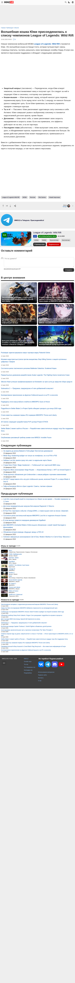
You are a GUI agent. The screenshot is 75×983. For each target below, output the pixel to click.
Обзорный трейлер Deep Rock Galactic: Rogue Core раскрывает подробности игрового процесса (31, 615)
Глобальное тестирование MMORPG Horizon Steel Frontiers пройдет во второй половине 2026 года (32, 612)
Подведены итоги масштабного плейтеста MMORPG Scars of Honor (25, 402)
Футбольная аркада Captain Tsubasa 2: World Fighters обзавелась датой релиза (26, 626)
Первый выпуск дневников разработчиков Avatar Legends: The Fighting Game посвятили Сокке (35, 375)
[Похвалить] (3, 206)
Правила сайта (42, 675)
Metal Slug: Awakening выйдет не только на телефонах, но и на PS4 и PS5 (30, 455)
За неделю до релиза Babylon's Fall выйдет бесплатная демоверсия (28, 451)
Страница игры (39, 244)
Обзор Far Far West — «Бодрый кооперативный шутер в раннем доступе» (55, 343)
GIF (20, 269)
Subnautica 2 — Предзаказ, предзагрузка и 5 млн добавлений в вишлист (27, 388)
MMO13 (26, 658)
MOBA (25, 197)
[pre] (17, 269)
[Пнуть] (10, 206)
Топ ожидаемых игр (29, 667)
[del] (8, 269)
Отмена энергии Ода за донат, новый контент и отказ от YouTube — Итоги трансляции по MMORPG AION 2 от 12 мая (55, 299)
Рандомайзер (28, 673)
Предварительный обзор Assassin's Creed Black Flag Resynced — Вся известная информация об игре (18, 321)
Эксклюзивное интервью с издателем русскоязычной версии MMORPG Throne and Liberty (17, 299)
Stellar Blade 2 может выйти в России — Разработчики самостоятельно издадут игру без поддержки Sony (34, 639)
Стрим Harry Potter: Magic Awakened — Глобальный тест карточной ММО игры (31, 465)
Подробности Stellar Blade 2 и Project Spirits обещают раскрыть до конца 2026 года (31, 408)
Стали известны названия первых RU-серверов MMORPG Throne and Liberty (29, 415)
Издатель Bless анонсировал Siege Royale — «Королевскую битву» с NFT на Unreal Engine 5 (37, 470)
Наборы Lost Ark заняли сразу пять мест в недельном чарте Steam (27, 460)
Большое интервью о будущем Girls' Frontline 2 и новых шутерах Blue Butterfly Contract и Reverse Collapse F (18, 342)
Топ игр (26, 664)
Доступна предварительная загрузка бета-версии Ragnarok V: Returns (28, 506)
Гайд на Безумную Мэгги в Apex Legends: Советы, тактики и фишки (27, 486)
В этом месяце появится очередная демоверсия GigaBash (24, 520)
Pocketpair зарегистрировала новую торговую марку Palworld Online (25, 352)
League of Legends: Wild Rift (47, 44)
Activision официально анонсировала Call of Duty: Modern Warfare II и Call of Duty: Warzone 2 (36, 537)
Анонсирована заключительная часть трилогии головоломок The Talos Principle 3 (26, 630)
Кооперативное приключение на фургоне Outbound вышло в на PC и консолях (29, 395)
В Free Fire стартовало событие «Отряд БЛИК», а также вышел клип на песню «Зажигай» (35, 511)
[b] (4, 269)
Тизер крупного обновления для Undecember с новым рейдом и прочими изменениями (34, 474)
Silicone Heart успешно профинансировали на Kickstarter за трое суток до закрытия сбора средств (36, 382)
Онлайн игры (28, 661)
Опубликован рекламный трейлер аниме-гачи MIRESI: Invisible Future (26, 437)
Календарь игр (28, 670)
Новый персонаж (54, 197)
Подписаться (54, 244)
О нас (39, 680)
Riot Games (42, 197)
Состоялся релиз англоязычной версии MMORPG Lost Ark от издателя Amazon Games (34, 515)
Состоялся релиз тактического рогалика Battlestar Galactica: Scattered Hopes (29, 368)
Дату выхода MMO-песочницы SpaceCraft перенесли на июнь (20, 619)
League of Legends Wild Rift (10, 197)
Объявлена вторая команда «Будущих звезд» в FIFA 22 (23, 532)
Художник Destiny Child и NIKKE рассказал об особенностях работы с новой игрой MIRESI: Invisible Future (55, 321)
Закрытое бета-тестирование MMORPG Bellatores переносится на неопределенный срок (29, 608)
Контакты (40, 678)
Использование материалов (46, 672)
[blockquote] (12, 269)
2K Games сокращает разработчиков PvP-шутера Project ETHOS (24, 422)
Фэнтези (32, 197)
